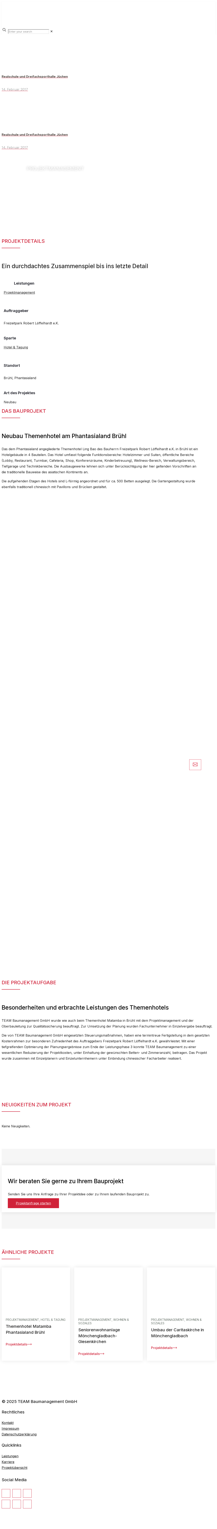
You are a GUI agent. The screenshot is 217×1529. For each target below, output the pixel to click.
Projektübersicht (14, 1468)
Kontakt (8, 1423)
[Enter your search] (28, 31)
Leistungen (10, 1456)
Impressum (10, 1428)
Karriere (8, 1462)
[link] (51, 31)
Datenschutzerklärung (19, 1434)
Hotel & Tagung (16, 347)
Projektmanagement (19, 292)
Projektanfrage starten (33, 1203)
